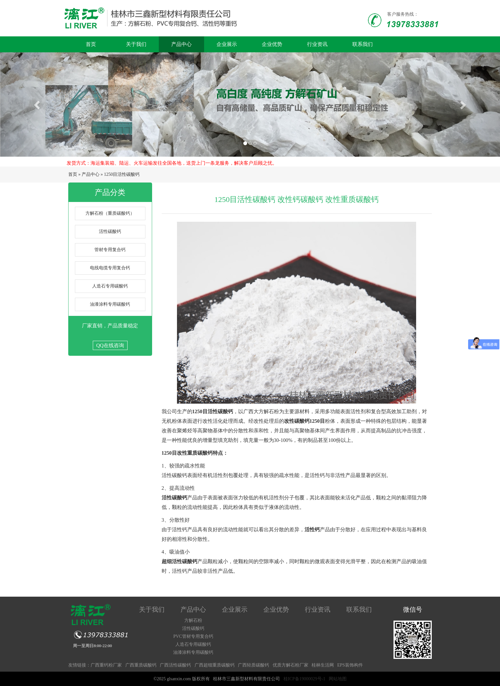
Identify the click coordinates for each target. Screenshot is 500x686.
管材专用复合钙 (110, 249)
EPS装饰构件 (350, 665)
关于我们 (136, 44)
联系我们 (362, 44)
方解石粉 (193, 620)
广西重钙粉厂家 (106, 665)
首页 (91, 44)
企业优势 (272, 44)
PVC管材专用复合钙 (193, 636)
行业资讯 (317, 44)
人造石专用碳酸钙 (110, 286)
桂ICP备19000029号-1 (304, 678)
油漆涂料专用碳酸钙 (110, 304)
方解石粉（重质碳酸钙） (110, 213)
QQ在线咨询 (110, 345)
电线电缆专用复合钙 (110, 267)
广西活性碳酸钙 (175, 665)
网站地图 (338, 678)
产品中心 (181, 44)
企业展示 (227, 44)
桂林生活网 (323, 665)
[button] (37, 104)
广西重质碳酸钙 (141, 665)
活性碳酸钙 (110, 231)
